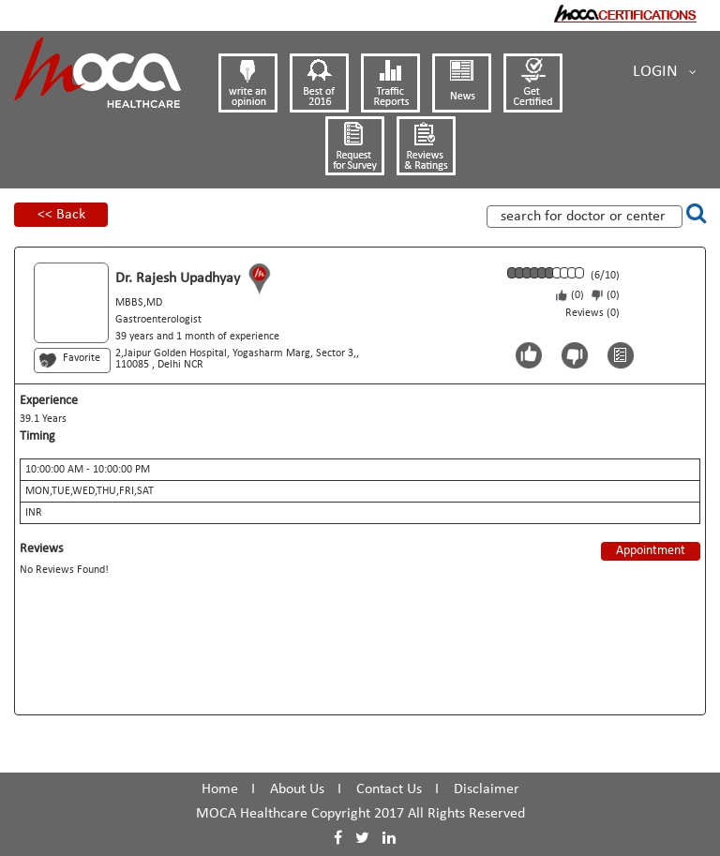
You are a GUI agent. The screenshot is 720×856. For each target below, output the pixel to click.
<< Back (61, 214)
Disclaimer (486, 789)
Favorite (81, 358)
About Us (297, 789)
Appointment (650, 551)
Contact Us (389, 789)
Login (665, 72)
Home (220, 789)
